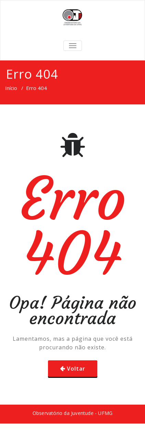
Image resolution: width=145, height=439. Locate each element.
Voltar (76, 368)
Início (11, 88)
